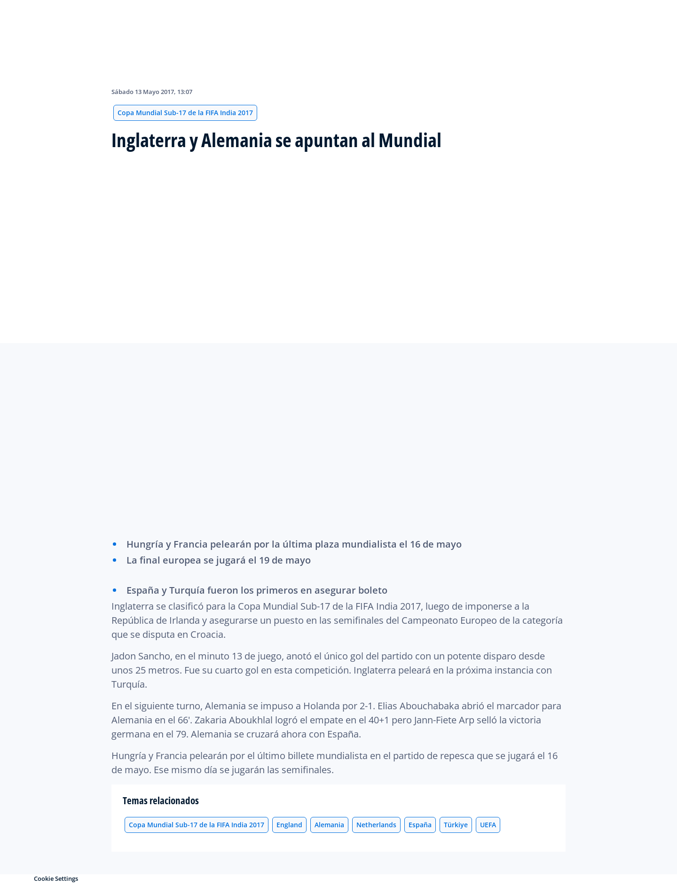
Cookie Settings (56, 878)
